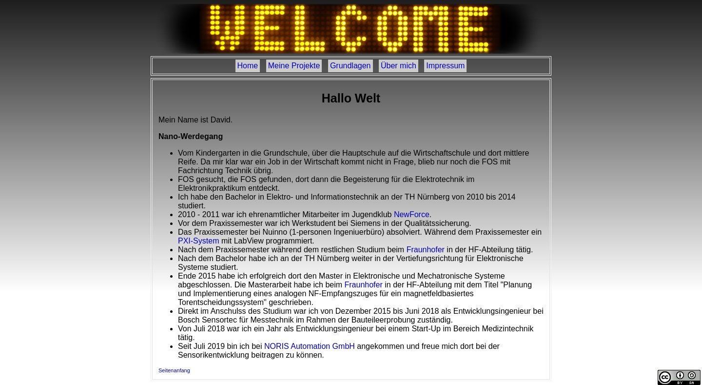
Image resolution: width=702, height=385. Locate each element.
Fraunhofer (426, 249)
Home (247, 65)
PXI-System (198, 241)
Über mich (398, 65)
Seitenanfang (174, 370)
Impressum (445, 65)
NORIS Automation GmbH (309, 346)
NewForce (411, 214)
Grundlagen (350, 65)
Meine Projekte (294, 65)
